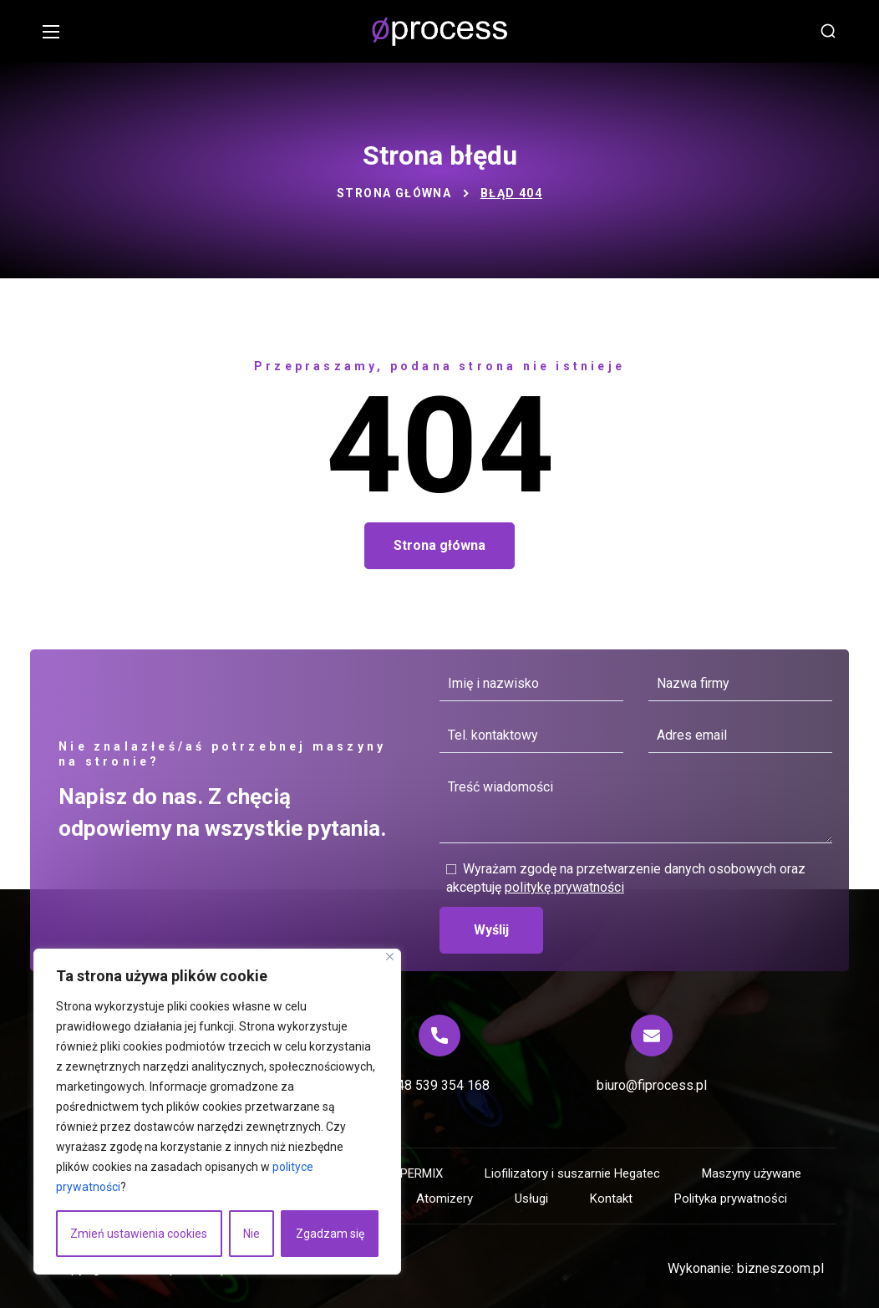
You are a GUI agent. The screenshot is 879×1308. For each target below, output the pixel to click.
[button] (828, 32)
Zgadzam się (330, 1233)
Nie (251, 1233)
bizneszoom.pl (780, 1268)
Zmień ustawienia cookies (138, 1233)
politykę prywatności (564, 887)
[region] (217, 1112)
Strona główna (394, 193)
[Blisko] (390, 956)
